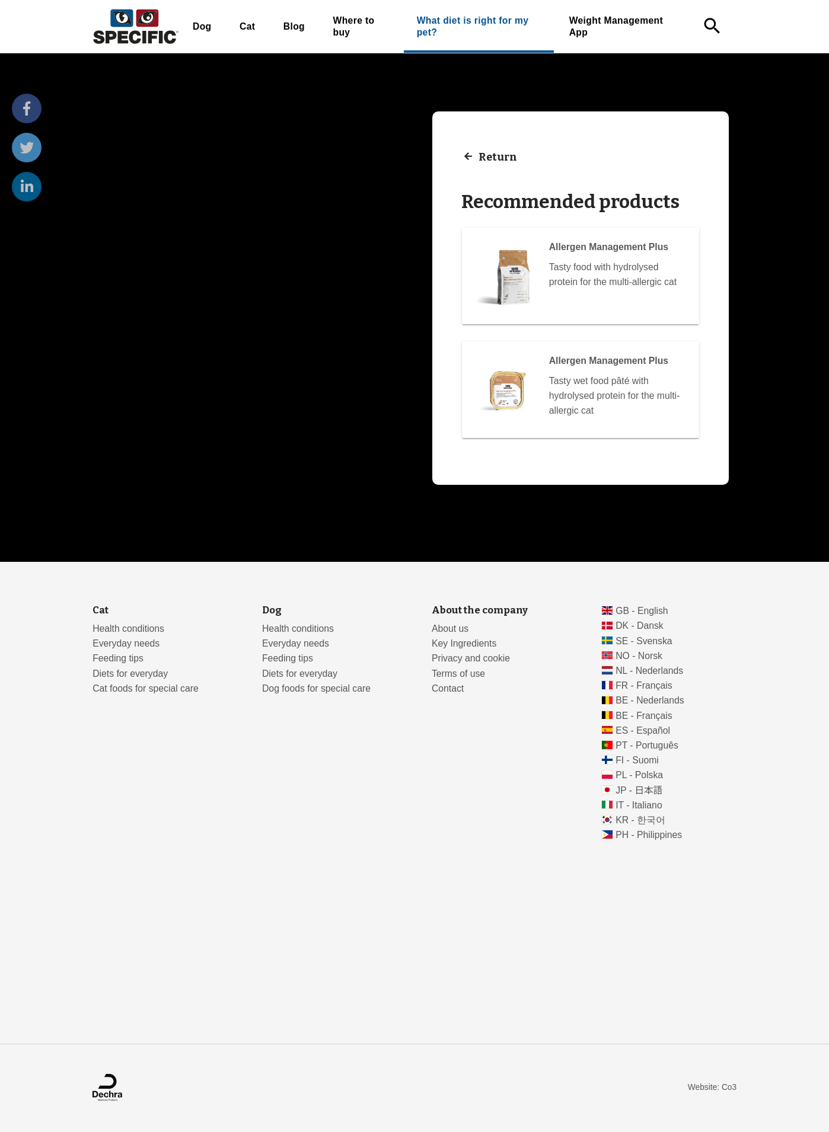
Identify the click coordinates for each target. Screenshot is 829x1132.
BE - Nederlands (650, 700)
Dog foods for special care (316, 688)
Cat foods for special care (146, 688)
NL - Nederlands (649, 671)
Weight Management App (616, 26)
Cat (247, 26)
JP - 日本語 (639, 790)
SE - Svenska (644, 641)
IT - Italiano (639, 805)
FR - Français (644, 685)
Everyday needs (126, 643)
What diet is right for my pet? (473, 26)
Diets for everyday (130, 674)
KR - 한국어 (640, 820)
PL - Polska (639, 775)
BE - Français (644, 716)
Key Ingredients (464, 643)
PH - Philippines (649, 835)
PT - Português (647, 745)
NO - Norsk (639, 656)
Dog (202, 26)
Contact (448, 688)
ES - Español (643, 730)
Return (498, 156)
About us (450, 628)
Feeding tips (118, 658)
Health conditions (128, 628)
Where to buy (353, 26)
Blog (294, 26)
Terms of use (458, 674)
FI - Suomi (637, 760)
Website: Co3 (712, 1087)
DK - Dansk (640, 626)
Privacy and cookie (471, 658)
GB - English (642, 611)
